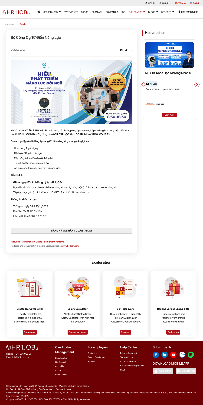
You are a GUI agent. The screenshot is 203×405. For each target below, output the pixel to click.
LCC (123, 12)
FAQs (122, 369)
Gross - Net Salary (91, 12)
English (194, 3)
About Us (59, 366)
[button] (142, 84)
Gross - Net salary (77, 332)
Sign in (149, 3)
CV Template (71, 12)
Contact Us (60, 370)
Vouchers (9, 24)
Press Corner (61, 374)
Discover (125, 332)
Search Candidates (96, 357)
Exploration (136, 11)
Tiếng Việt (181, 3)
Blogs (153, 11)
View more (169, 115)
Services (167, 11)
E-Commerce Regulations (132, 365)
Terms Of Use (126, 357)
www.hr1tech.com (70, 246)
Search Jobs (52, 11)
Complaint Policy (128, 361)
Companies (112, 12)
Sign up (163, 3)
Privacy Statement (128, 353)
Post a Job (92, 353)
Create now (30, 332)
